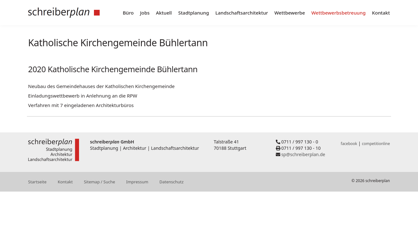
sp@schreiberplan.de (303, 154)
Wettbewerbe (289, 13)
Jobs (144, 13)
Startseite (37, 182)
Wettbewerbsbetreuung (338, 13)
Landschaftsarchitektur (241, 13)
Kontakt (381, 13)
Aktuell (164, 13)
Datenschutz (171, 182)
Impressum (137, 182)
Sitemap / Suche (99, 182)
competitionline (376, 143)
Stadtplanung (193, 13)
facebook (349, 143)
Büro (128, 13)
